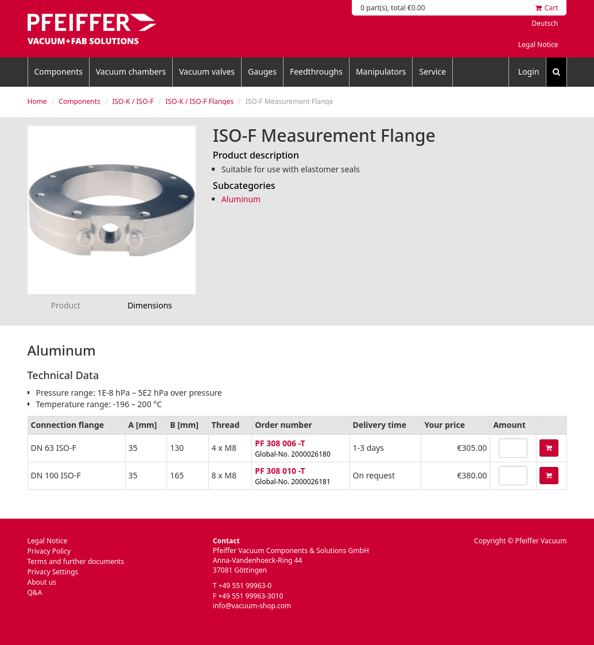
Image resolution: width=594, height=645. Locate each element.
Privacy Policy (49, 551)
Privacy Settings (53, 572)
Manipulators (381, 71)
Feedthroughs (316, 71)
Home (37, 101)
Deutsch (544, 23)
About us (42, 582)
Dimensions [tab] (149, 305)
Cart (546, 8)
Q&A (35, 592)
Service (432, 71)
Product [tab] (65, 305)
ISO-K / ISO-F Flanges (199, 101)
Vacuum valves (207, 71)
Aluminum (241, 199)
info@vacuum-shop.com (252, 606)
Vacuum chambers (131, 71)
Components (58, 71)
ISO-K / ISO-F (132, 101)
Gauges (262, 71)
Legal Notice (538, 44)
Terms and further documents (76, 561)
